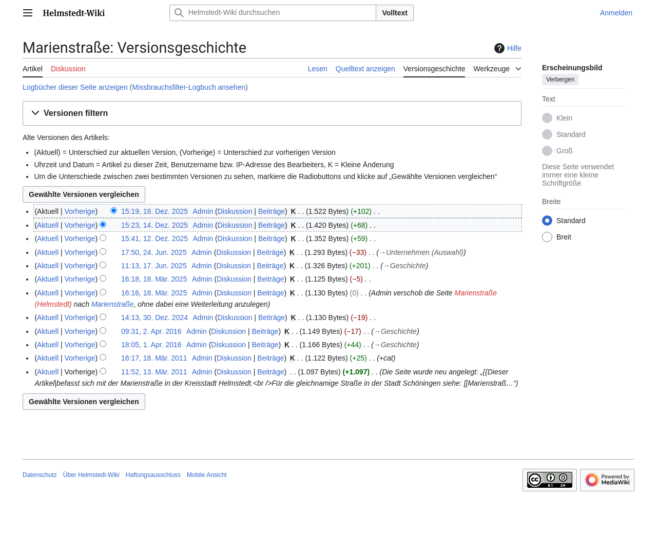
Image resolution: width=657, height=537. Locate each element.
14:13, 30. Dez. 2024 (154, 317)
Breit (563, 237)
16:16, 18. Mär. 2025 (154, 293)
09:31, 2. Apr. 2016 (151, 331)
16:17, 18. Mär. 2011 (154, 358)
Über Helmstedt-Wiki (91, 475)
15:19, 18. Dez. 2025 (154, 211)
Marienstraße (112, 304)
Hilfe (506, 48)
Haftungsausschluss (153, 475)
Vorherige (80, 211)
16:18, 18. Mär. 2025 (154, 279)
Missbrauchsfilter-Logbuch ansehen (188, 87)
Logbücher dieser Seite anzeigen (75, 87)
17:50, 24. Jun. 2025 (154, 252)
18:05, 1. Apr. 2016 (151, 345)
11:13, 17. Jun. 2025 (154, 266)
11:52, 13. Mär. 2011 (154, 372)
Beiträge (271, 211)
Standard (571, 134)
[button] (272, 114)
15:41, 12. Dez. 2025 (154, 238)
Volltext (395, 13)
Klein (564, 118)
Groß (564, 151)
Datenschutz (40, 475)
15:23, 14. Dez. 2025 (154, 225)
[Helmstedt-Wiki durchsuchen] (272, 13)
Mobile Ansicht (206, 475)
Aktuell (48, 225)
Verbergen (560, 79)
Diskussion (235, 211)
